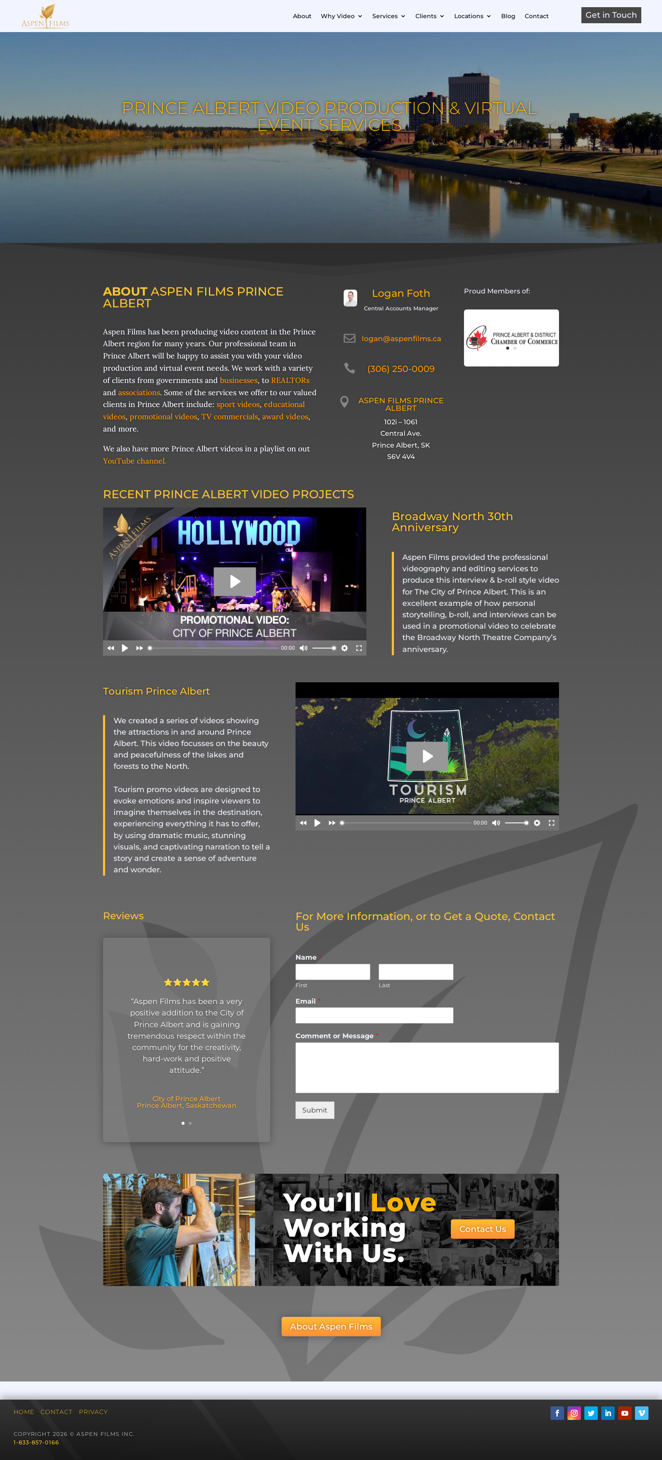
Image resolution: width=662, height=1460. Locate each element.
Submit (315, 1110)
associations (139, 392)
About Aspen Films (331, 1327)
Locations (468, 16)
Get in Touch (611, 15)
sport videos (238, 404)
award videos (285, 416)
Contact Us (482, 1229)
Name (308, 957)
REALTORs (290, 380)
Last (384, 985)
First (301, 985)
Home (24, 1412)
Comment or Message (337, 1036)
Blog (508, 16)
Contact (537, 16)
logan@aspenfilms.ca (401, 338)
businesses (239, 380)
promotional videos (163, 416)
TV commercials (229, 416)
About (302, 16)
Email (308, 1001)
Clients (426, 16)
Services (385, 16)
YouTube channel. (134, 461)
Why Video (338, 16)
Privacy (93, 1412)
